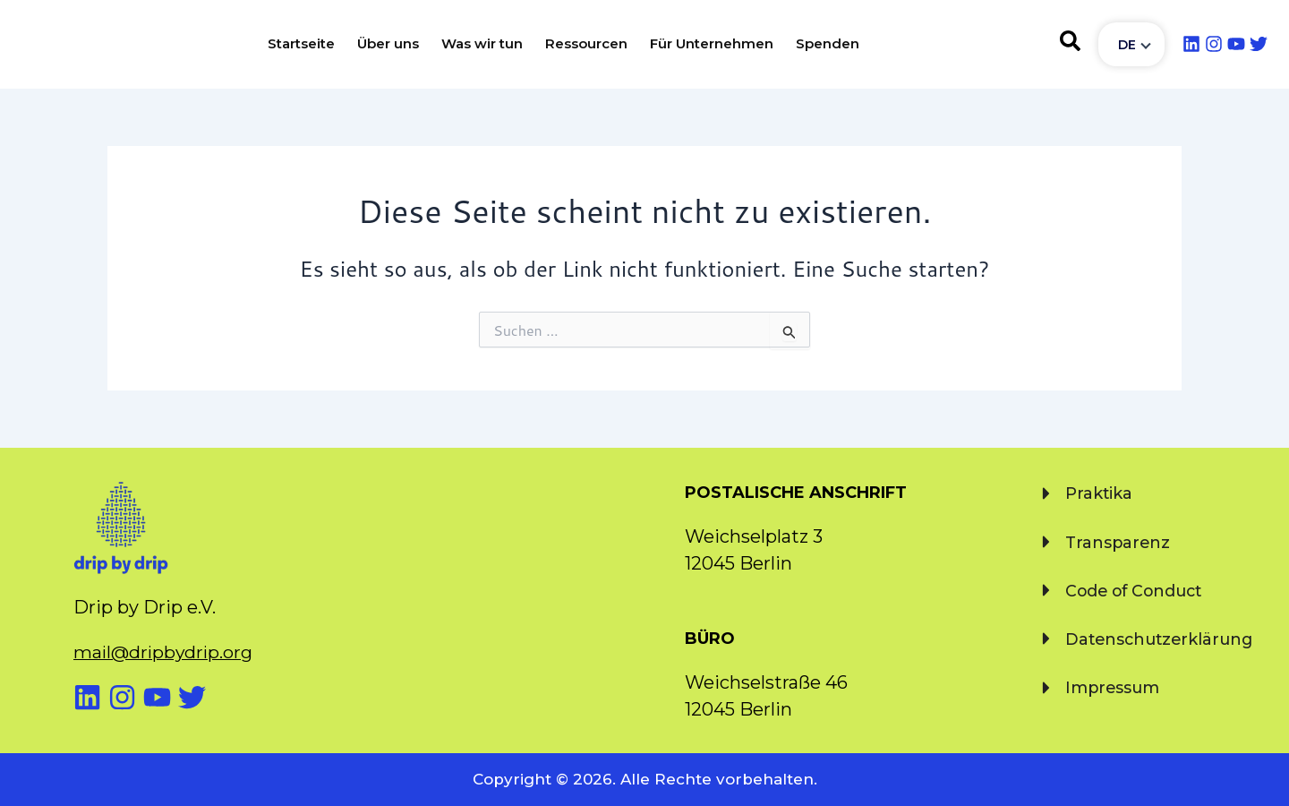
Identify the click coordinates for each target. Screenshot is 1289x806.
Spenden (827, 43)
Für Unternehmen (711, 43)
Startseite (301, 43)
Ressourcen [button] (586, 43)
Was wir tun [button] (482, 43)
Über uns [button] (388, 43)
